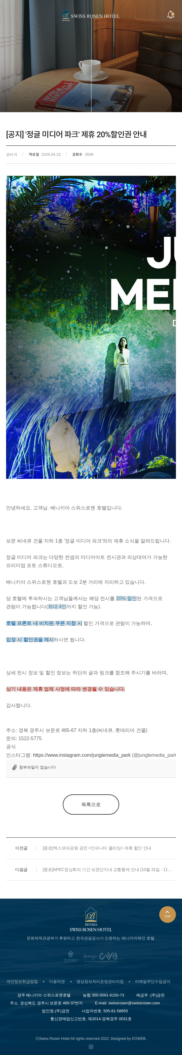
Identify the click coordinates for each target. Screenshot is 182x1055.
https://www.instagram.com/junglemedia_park (82, 755)
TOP (167, 915)
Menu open (12, 15)
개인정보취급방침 (22, 981)
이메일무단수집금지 (152, 981)
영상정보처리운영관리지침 (100, 981)
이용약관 (57, 981)
